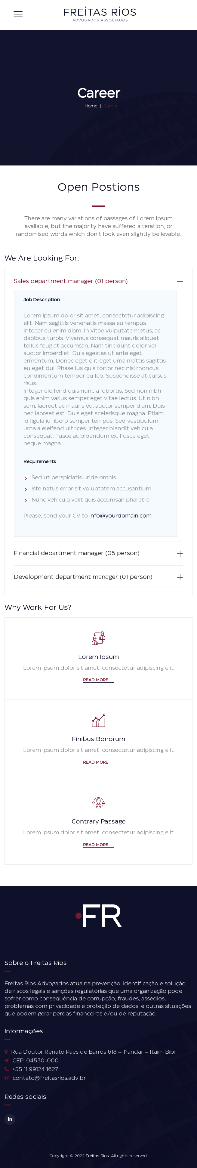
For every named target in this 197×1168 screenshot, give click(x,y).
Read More (98, 680)
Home (88, 106)
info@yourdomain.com (120, 516)
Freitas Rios (97, 1156)
